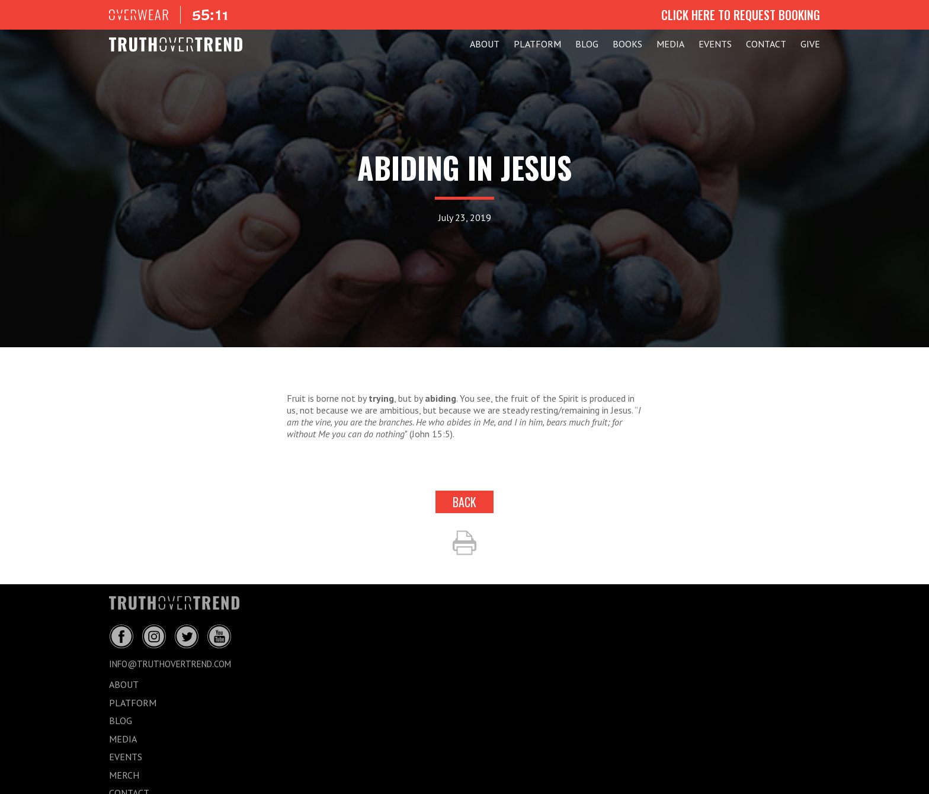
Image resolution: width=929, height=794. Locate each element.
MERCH (124, 775)
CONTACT (766, 44)
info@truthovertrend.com (170, 664)
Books (627, 44)
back (464, 502)
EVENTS (715, 44)
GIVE (810, 44)
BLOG (586, 44)
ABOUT (484, 44)
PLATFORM (537, 44)
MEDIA (670, 44)
